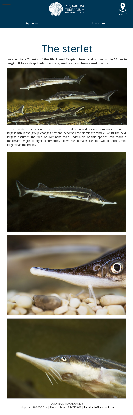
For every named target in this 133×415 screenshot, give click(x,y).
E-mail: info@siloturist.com (99, 407)
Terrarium (98, 23)
